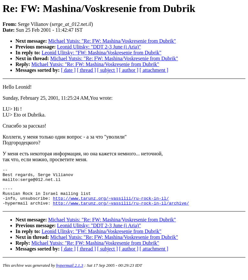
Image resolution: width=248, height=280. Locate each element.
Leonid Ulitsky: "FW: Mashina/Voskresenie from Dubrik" (101, 52)
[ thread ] (86, 70)
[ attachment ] (154, 70)
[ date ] (68, 70)
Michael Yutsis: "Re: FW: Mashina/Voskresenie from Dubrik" (112, 41)
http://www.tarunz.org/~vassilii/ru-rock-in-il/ (111, 204)
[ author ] (129, 70)
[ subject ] (107, 70)
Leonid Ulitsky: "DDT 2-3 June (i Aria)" (99, 47)
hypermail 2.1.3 (69, 272)
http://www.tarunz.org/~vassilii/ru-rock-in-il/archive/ (121, 210)
